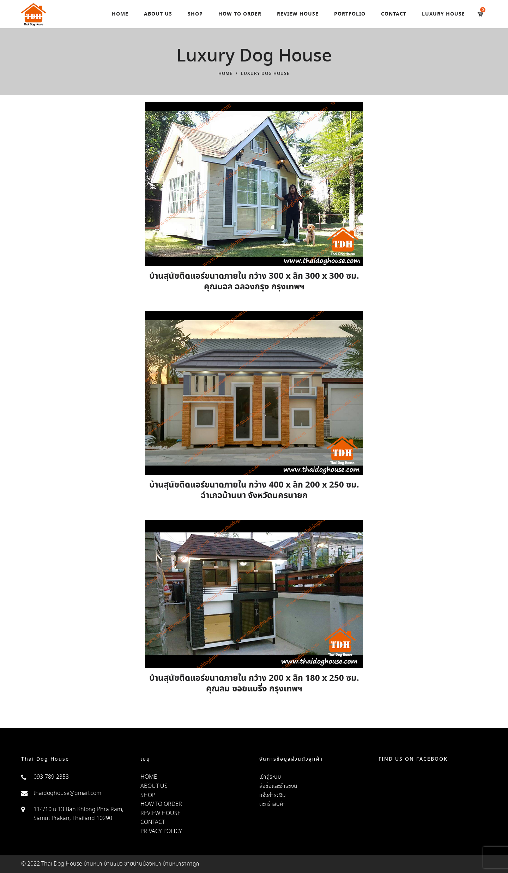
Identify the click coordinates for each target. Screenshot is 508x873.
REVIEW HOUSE (160, 813)
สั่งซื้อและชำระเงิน (278, 786)
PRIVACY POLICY (161, 831)
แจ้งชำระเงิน (272, 795)
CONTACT (152, 822)
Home (225, 74)
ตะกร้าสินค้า (272, 804)
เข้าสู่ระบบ (270, 777)
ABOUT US (154, 786)
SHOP (147, 795)
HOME (148, 777)
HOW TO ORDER (161, 804)
